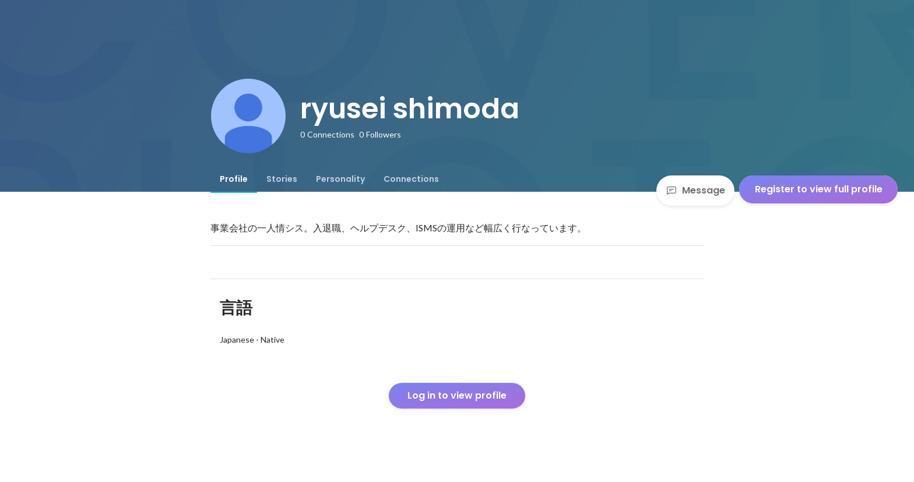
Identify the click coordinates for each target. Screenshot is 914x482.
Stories (281, 179)
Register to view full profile (819, 189)
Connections (411, 179)
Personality (340, 179)
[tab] (233, 179)
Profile (234, 179)
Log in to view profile (457, 395)
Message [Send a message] (695, 190)
